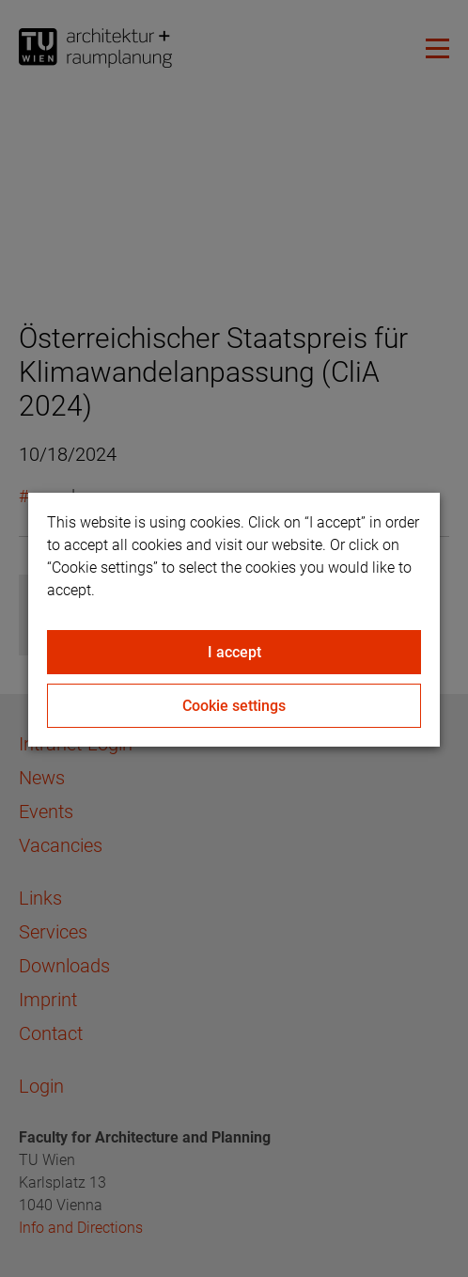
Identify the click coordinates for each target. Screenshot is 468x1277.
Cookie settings (234, 706)
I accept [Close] (234, 652)
